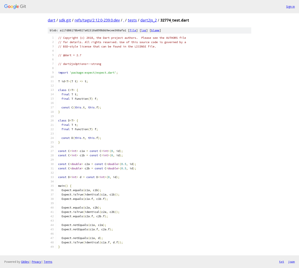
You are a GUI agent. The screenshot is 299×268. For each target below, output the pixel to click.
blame (155, 30)
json (291, 261)
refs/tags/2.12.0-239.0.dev (97, 20)
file (133, 30)
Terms (48, 262)
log (143, 30)
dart (51, 20)
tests (132, 20)
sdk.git (65, 20)
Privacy (36, 262)
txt (281, 261)
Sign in (290, 6)
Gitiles (25, 262)
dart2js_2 (148, 20)
